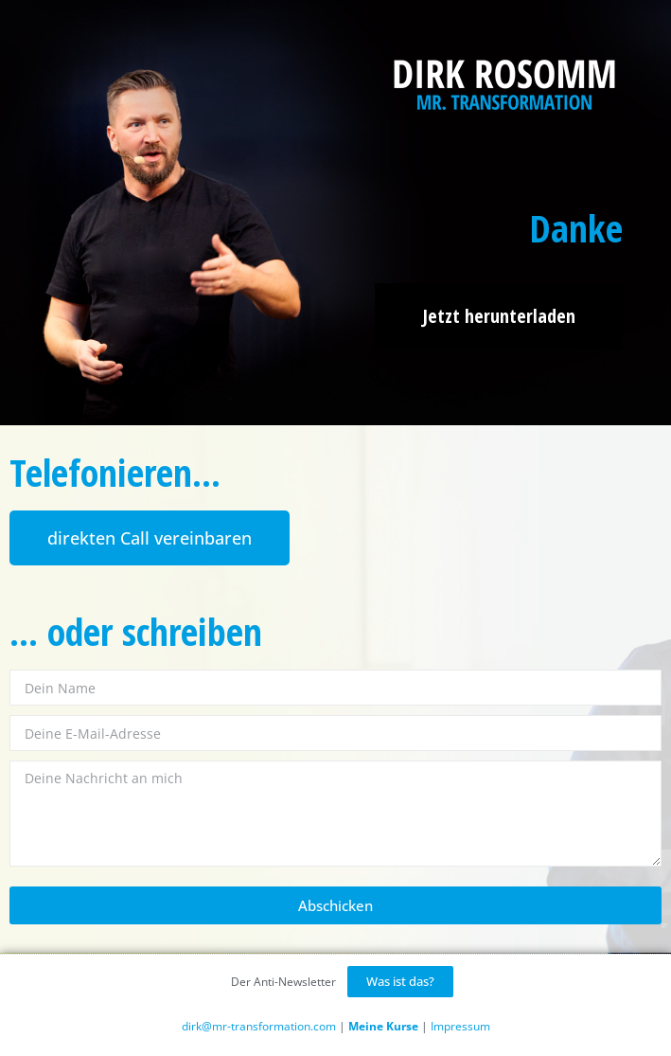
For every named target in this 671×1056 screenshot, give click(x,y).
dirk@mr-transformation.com (259, 1026)
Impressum (460, 1026)
